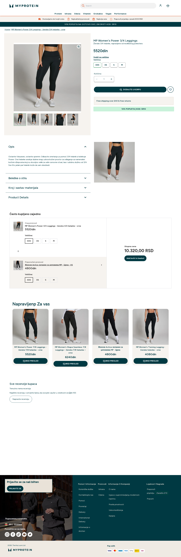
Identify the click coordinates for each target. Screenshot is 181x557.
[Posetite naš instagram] (7, 534)
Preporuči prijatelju (157, 491)
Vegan (108, 14)
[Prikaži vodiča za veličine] (101, 57)
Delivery (82, 512)
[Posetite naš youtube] (24, 534)
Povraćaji (82, 506)
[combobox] (118, 6)
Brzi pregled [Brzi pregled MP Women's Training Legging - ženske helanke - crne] (151, 360)
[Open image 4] (60, 119)
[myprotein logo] (24, 5)
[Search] (83, 6)
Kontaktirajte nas (86, 495)
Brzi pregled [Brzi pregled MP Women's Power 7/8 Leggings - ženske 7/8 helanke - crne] (30, 360)
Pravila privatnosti (116, 504)
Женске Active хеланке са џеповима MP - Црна (110, 348)
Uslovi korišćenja (116, 510)
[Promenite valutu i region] (36, 524)
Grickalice (98, 14)
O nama (112, 489)
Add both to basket (135, 258)
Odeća (77, 14)
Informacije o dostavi (84, 529)
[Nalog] (160, 5)
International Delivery (84, 520)
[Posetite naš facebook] (12, 534)
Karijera (112, 516)
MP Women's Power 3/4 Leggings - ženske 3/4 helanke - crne (38, 29)
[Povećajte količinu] (111, 79)
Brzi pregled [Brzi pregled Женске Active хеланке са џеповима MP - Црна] (111, 360)
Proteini (58, 14)
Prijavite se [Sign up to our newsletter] (15, 488)
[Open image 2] (33, 119)
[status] (104, 79)
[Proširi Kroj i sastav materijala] (48, 188)
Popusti (150, 499)
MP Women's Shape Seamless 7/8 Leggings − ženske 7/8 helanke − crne (70, 350)
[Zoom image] (79, 46)
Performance (120, 14)
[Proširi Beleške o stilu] (48, 178)
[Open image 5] (73, 119)
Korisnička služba (86, 489)
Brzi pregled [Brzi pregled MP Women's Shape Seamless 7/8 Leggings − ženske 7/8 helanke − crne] (71, 363)
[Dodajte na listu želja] (170, 89)
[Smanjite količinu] (96, 79)
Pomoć (82, 501)
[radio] (97, 65)
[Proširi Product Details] (48, 197)
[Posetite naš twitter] (30, 534)
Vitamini (87, 14)
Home (7, 29)
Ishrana (68, 14)
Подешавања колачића (16, 519)
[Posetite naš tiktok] (18, 534)
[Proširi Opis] (48, 146)
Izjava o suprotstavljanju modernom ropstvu (124, 497)
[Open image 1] (20, 119)
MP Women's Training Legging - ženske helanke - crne (150, 348)
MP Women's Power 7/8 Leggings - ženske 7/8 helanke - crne (30, 348)
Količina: (98, 74)
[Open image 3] (46, 119)
